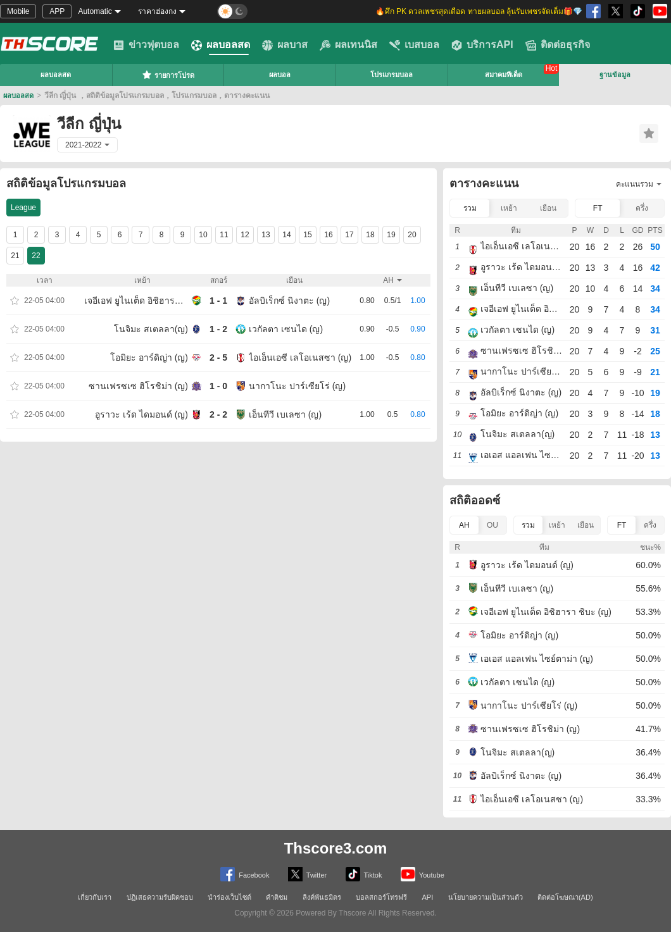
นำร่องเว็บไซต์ (229, 897)
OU (492, 525)
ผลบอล (280, 74)
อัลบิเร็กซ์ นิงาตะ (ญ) (289, 300)
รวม (470, 208)
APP (57, 11)
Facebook (244, 874)
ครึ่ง (642, 208)
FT (598, 208)
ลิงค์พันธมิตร (322, 897)
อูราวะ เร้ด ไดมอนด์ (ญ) (141, 414)
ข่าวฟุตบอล (146, 45)
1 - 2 (218, 329)
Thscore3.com (335, 848)
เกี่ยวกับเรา (94, 897)
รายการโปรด (168, 75)
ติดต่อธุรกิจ (557, 45)
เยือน (548, 208)
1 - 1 (218, 300)
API (428, 897)
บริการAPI (482, 45)
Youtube (422, 874)
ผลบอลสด (220, 45)
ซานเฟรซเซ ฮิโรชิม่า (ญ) (138, 386)
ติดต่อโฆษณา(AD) (565, 897)
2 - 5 (218, 357)
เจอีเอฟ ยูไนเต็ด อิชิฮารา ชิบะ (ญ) (136, 300)
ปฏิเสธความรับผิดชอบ (160, 897)
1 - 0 (218, 386)
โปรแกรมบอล (391, 74)
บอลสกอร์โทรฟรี (381, 897)
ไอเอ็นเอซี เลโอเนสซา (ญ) (300, 357)
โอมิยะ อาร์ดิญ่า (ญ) (149, 357)
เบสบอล (414, 45)
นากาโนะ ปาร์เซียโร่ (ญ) (297, 386)
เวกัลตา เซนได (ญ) (286, 329)
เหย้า (509, 208)
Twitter (307, 874)
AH (464, 525)
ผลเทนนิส (348, 45)
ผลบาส (285, 45)
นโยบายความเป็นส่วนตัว (485, 897)
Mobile (18, 11)
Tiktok (364, 874)
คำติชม (276, 897)
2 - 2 (218, 414)
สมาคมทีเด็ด (503, 74)
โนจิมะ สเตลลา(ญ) (151, 329)
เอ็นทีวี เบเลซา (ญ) (285, 414)
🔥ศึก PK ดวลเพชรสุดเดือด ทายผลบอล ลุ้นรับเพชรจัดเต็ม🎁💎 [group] (478, 11)
